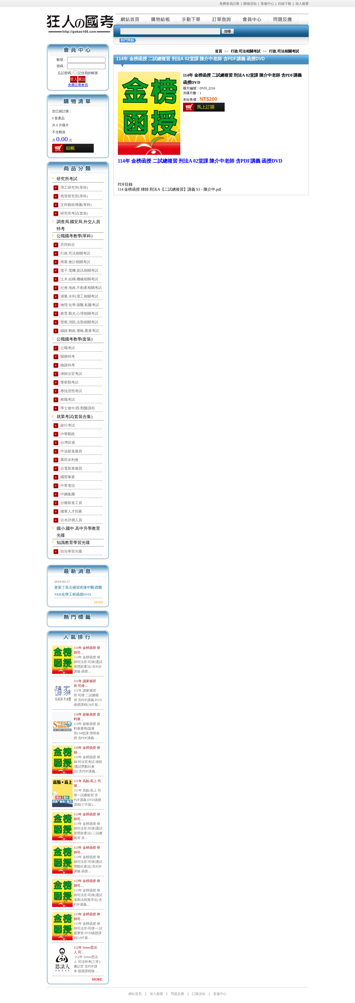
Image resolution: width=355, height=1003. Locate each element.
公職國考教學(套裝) (75, 339)
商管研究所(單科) (74, 196)
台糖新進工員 (71, 503)
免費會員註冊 (229, 4)
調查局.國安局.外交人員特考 (78, 225)
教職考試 (67, 399)
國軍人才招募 (71, 511)
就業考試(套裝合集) (75, 416)
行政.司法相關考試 (75, 253)
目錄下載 (284, 4)
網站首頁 (131, 19)
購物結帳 (161, 19)
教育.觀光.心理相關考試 (79, 313)
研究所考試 (67, 179)
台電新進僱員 (71, 468)
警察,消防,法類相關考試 (79, 322)
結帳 (70, 148)
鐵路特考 (67, 365)
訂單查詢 (222, 19)
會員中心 (253, 19)
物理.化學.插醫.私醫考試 (79, 305)
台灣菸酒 (67, 442)
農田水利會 (69, 460)
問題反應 (283, 19)
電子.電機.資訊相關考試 (79, 270)
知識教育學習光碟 (73, 542)
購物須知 (250, 4)
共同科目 (67, 245)
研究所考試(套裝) (74, 213)
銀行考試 (67, 425)
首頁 (218, 51)
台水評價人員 (71, 520)
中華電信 (67, 485)
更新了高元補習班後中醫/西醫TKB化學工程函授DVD (78, 590)
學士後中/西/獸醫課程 (77, 408)
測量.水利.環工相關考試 (79, 296)
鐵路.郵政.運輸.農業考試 (79, 331)
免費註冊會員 (78, 85)
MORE (99, 602)
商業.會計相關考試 (75, 262)
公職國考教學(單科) (75, 236)
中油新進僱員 (71, 451)
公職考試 (67, 348)
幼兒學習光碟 (71, 551)
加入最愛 (302, 4)
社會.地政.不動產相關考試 (81, 288)
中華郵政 (67, 434)
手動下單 (192, 19)
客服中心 (267, 4)
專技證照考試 (71, 391)
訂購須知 (198, 994)
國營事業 (67, 477)
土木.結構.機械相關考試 (79, 279)
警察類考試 (69, 382)
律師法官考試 (71, 374)
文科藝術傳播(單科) (76, 205)
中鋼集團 (67, 494)
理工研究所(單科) (74, 187)
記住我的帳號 (88, 73)
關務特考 (67, 356)
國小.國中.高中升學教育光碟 (78, 532)
